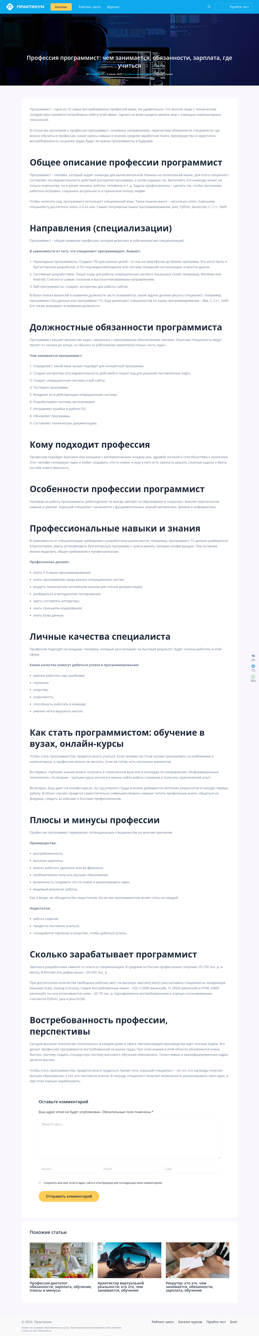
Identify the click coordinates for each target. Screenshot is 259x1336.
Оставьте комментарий (138, 74)
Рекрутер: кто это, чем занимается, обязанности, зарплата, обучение (189, 1287)
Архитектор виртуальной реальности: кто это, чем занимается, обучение (121, 1287)
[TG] (253, 668)
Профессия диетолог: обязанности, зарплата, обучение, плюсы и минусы (61, 1287)
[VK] (253, 657)
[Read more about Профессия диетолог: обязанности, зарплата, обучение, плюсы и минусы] (61, 1260)
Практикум (30, 6)
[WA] (253, 678)
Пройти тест (216, 1322)
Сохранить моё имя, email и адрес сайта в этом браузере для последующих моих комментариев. (103, 1182)
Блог (233, 1322)
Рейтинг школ (163, 1322)
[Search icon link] (209, 7)
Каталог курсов (190, 1322)
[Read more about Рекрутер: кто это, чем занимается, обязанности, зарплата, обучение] (197, 1260)
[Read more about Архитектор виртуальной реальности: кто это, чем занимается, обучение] (129, 1260)
